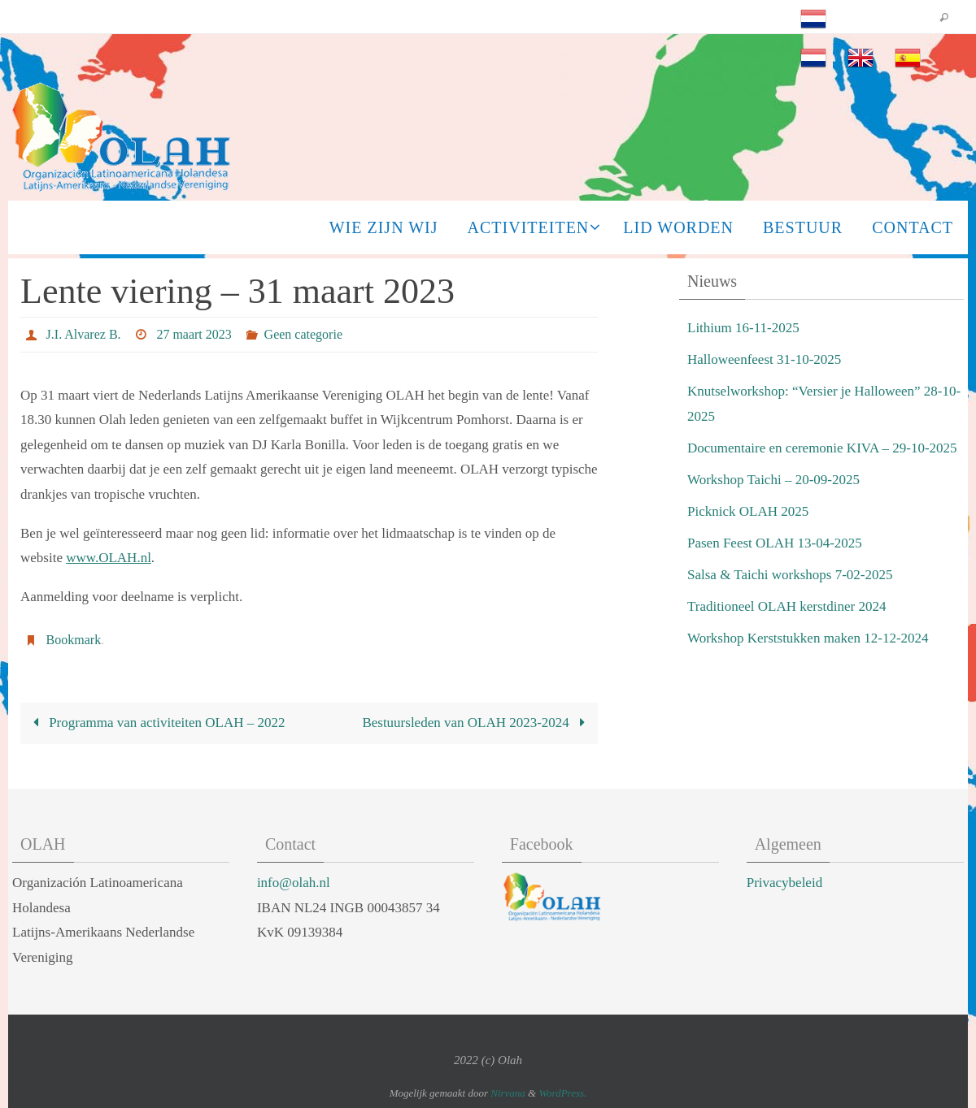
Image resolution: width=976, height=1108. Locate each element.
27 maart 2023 (193, 334)
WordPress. (562, 1093)
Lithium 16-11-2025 (743, 327)
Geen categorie (303, 334)
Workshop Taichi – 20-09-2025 (773, 479)
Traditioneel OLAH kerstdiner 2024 (786, 606)
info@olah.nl (293, 882)
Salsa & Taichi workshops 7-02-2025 (790, 574)
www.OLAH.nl (108, 557)
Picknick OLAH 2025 (747, 511)
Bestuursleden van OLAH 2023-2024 (477, 722)
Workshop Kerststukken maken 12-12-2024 (808, 638)
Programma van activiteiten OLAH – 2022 (155, 722)
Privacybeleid (784, 882)
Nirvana (507, 1093)
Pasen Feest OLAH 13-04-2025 (774, 543)
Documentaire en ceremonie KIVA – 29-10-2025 (822, 448)
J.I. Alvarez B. (83, 334)
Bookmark (74, 640)
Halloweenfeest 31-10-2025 (764, 359)
